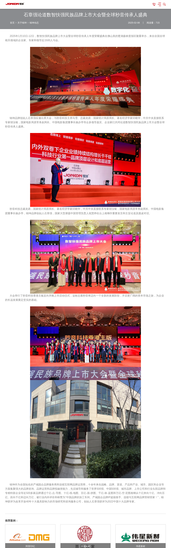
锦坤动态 (34, 22)
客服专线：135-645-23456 (154, 4)
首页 (12, 22)
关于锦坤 (22, 22)
